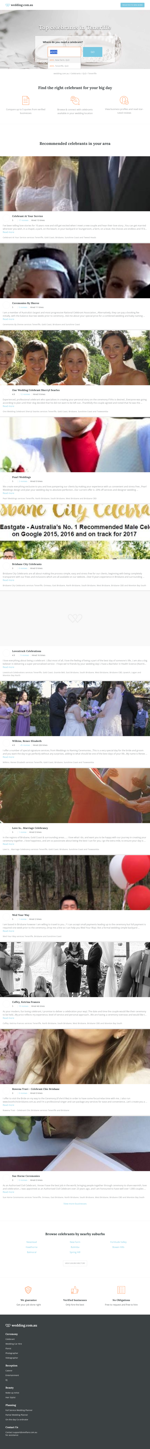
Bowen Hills (118, 1247)
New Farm (75, 1242)
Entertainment (12, 1375)
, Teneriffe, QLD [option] (59, 66)
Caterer (9, 1370)
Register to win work (132, 5)
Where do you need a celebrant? (63, 42)
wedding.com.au (61, 73)
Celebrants (76, 73)
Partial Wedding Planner (17, 1415)
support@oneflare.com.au (25, 1432)
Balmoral (31, 1252)
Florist (8, 1348)
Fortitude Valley (118, 1242)
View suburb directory (75, 1263)
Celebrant (10, 1339)
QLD (84, 73)
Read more (8, 232)
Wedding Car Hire (14, 1343)
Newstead (31, 1242)
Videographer (12, 1358)
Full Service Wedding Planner (19, 1410)
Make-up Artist (12, 1392)
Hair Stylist (10, 1397)
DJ (6, 1380)
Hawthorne (31, 1247)
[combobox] (64, 52)
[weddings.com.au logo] (19, 5)
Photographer (12, 1353)
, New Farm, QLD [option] (59, 60)
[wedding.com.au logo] (21, 1327)
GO (93, 52)
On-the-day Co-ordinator (17, 1419)
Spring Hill (75, 1252)
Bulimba (75, 1247)
